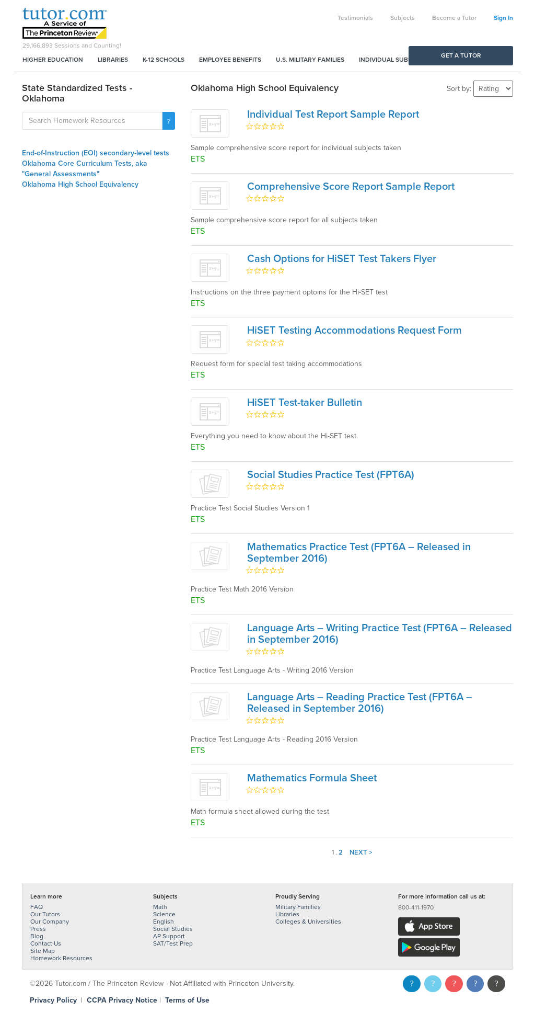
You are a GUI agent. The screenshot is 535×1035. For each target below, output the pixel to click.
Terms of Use (187, 1000)
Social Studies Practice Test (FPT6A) (330, 475)
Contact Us (45, 943)
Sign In (503, 17)
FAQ (36, 907)
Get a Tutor (461, 55)
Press (38, 928)
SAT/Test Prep (173, 943)
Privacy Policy (53, 1000)
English (163, 921)
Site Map (42, 950)
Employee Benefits (230, 59)
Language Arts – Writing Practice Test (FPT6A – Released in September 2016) (379, 634)
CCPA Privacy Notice (122, 1000)
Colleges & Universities (308, 921)
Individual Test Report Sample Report (333, 114)
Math (160, 907)
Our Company (49, 921)
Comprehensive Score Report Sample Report (351, 186)
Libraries (113, 59)
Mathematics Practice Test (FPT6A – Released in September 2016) (359, 553)
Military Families (298, 907)
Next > (361, 852)
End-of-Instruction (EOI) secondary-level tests (95, 153)
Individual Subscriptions (401, 59)
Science (164, 914)
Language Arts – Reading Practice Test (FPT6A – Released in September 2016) (359, 703)
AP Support (169, 936)
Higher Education (52, 59)
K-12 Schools (163, 59)
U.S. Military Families (310, 59)
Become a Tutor (454, 17)
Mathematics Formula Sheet (312, 778)
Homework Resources (61, 958)
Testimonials (355, 17)
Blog (36, 936)
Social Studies (173, 928)
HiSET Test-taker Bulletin (304, 402)
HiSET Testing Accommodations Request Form (354, 330)
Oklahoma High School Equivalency (80, 184)
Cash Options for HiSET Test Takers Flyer (341, 259)
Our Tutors (45, 914)
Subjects (402, 17)
